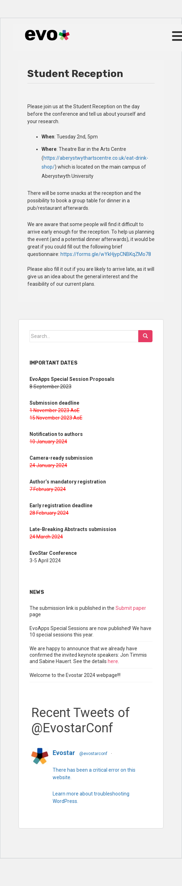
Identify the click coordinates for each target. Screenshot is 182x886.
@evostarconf (93, 753)
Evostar (64, 752)
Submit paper (131, 608)
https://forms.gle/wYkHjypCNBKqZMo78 (105, 254)
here (113, 661)
